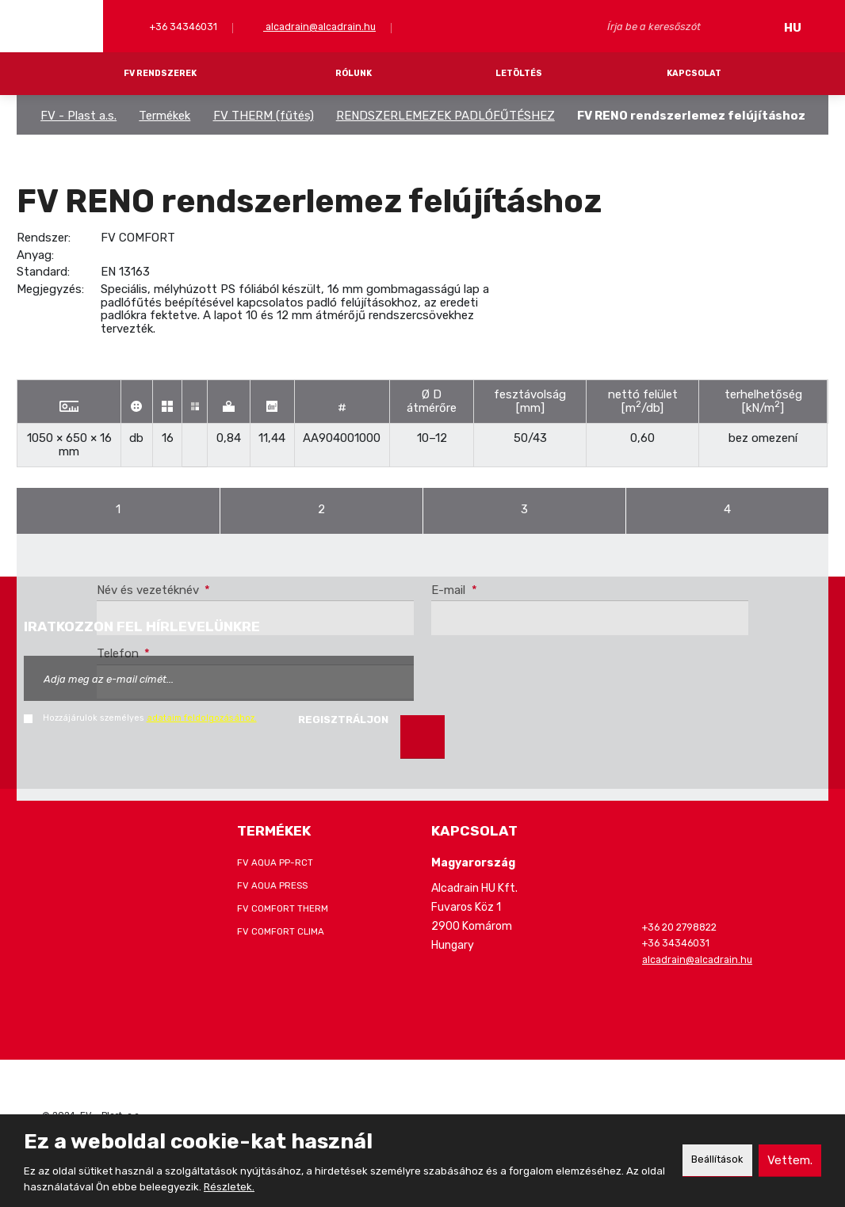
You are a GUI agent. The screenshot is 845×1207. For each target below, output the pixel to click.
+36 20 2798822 (679, 927)
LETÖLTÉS (518, 73)
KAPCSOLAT (694, 73)
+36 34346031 (182, 26)
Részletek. (255, 1187)
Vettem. (789, 1159)
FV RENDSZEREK (160, 73)
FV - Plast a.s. (78, 116)
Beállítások (711, 1159)
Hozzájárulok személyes (150, 718)
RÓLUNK (353, 73)
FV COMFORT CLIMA (280, 931)
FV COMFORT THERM (282, 908)
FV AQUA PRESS (272, 885)
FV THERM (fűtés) (263, 116)
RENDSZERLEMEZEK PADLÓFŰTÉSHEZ (445, 116)
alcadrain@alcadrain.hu (319, 26)
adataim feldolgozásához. (202, 718)
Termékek (164, 116)
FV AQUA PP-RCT (275, 862)
